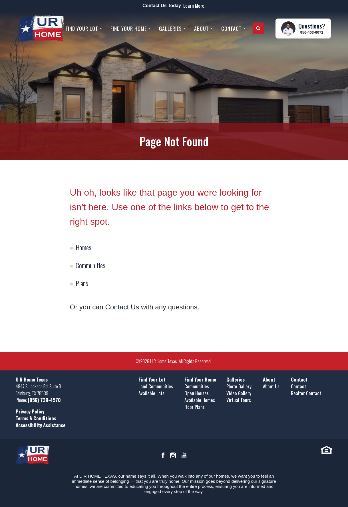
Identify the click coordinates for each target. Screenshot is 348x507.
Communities (90, 265)
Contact (298, 386)
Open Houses (196, 393)
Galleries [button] (170, 28)
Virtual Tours (238, 399)
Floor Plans (194, 406)
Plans (82, 283)
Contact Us (122, 307)
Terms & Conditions (36, 418)
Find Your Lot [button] (82, 28)
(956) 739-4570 (44, 399)
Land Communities (155, 386)
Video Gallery (238, 393)
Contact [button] (231, 28)
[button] (258, 29)
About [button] (201, 28)
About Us (271, 386)
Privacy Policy (30, 411)
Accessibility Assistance (40, 425)
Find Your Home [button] (128, 28)
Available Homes (199, 399)
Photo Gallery (239, 386)
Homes (83, 247)
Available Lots (151, 393)
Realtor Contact (306, 393)
